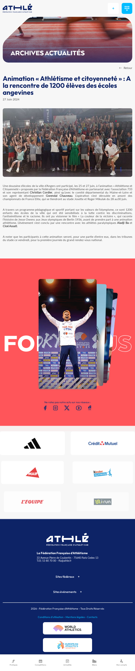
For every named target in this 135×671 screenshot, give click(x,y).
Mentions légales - (76, 617)
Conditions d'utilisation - (52, 617)
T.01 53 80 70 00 (46, 560)
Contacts (92, 617)
